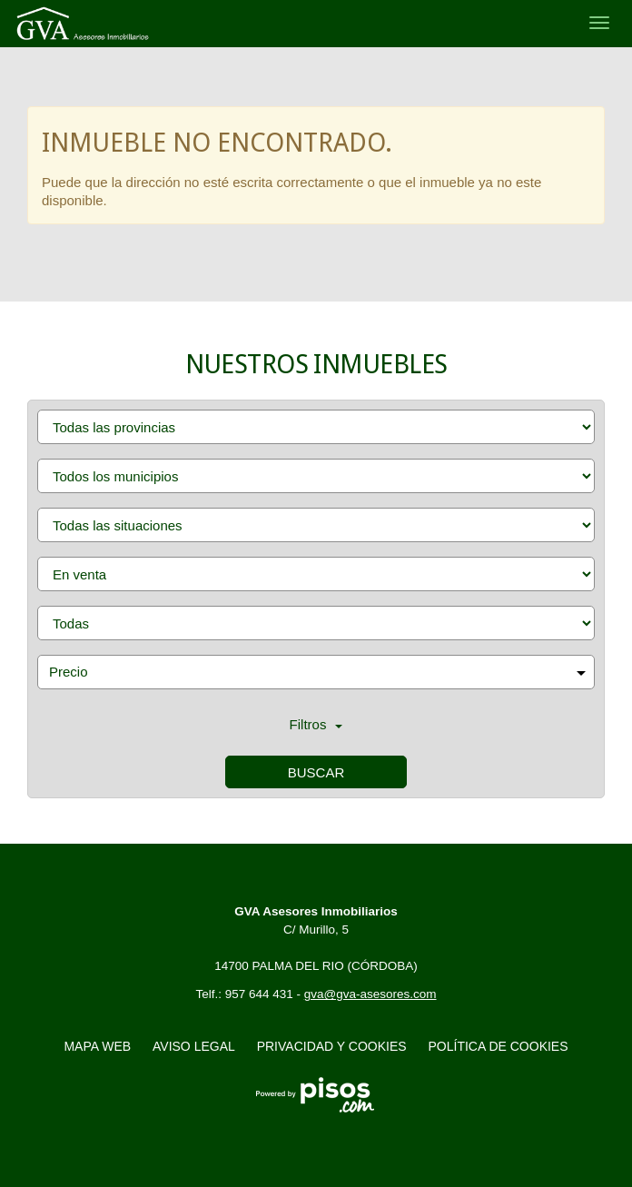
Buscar (316, 772)
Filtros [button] (316, 724)
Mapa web (97, 1046)
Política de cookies (498, 1046)
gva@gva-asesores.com (370, 994)
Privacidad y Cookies (332, 1046)
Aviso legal (194, 1046)
